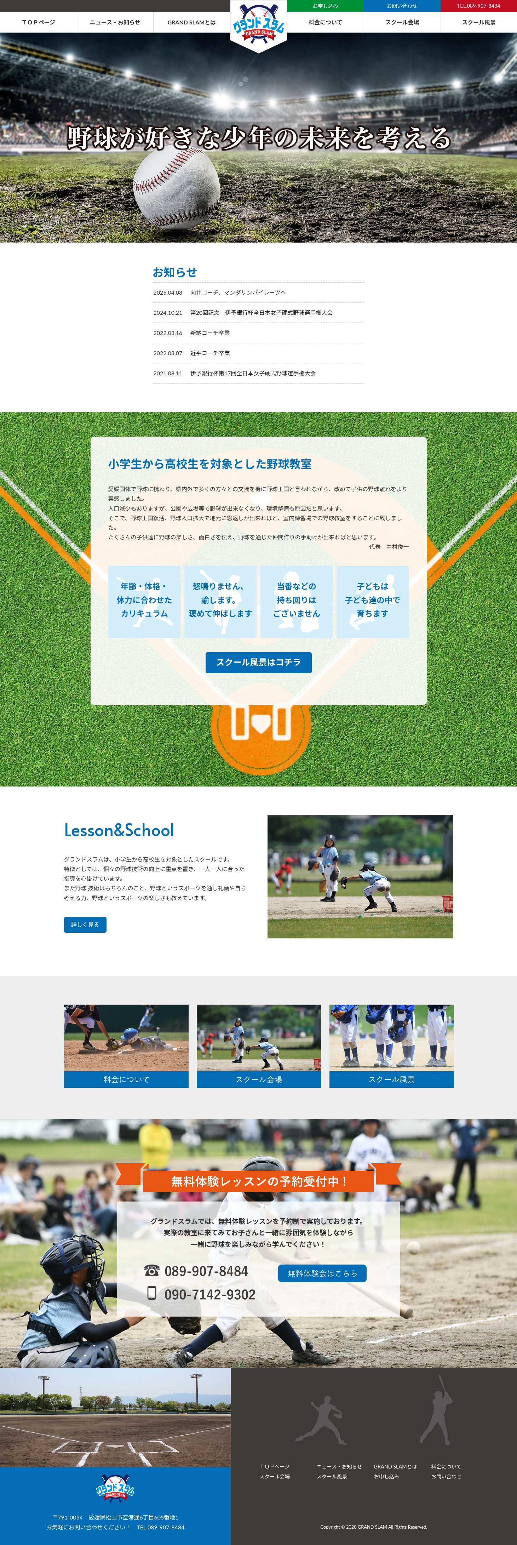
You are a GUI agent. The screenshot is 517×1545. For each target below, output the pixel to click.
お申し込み (325, 6)
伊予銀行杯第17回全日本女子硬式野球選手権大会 (253, 373)
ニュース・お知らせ (115, 22)
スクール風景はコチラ (258, 662)
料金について (326, 22)
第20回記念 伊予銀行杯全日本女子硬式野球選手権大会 (261, 312)
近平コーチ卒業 (210, 353)
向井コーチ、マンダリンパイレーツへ (238, 292)
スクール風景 (479, 22)
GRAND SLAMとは (191, 22)
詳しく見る (85, 924)
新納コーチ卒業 (210, 332)
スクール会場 (402, 22)
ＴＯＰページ (38, 22)
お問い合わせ (402, 6)
